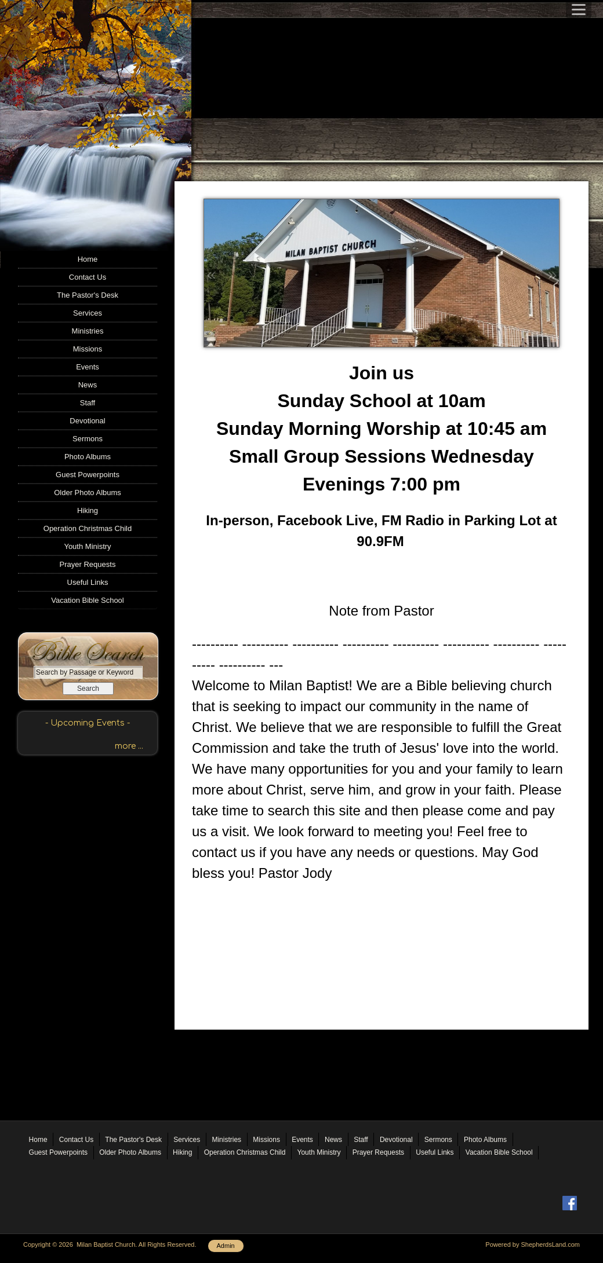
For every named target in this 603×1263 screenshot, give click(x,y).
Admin (226, 1245)
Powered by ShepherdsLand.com (532, 1244)
